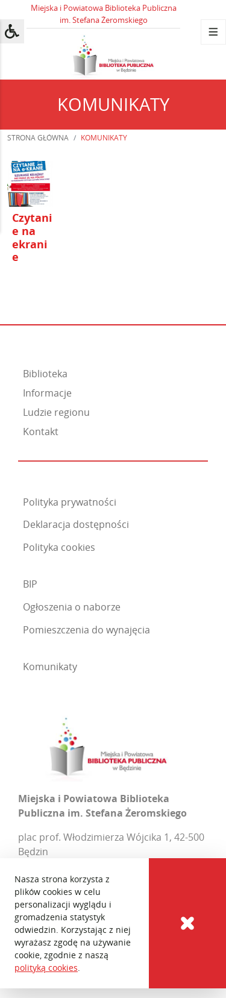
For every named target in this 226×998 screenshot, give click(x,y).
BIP (30, 584)
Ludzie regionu (56, 412)
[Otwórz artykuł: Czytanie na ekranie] (30, 226)
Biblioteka (45, 373)
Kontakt (40, 431)
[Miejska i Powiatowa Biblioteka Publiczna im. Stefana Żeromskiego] (108, 745)
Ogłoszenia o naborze (72, 607)
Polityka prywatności (69, 502)
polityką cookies (46, 967)
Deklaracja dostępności (76, 524)
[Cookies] (187, 923)
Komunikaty (50, 666)
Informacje (47, 393)
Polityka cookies (59, 547)
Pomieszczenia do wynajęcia (86, 629)
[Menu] (213, 32)
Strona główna (38, 137)
